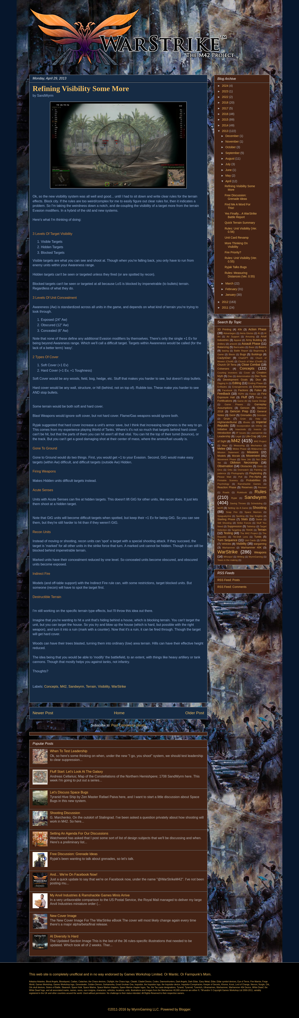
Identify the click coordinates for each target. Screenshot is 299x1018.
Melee (221, 448)
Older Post (194, 713)
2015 (225, 119)
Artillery (221, 344)
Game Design (259, 401)
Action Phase (257, 329)
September (232, 153)
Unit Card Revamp (237, 237)
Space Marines (253, 512)
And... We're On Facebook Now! (73, 874)
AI (259, 333)
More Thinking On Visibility (236, 245)
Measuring (239, 445)
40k (240, 329)
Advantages (229, 333)
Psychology (223, 484)
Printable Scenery (227, 480)
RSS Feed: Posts (228, 580)
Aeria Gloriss (246, 333)
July (228, 164)
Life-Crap (251, 436)
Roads (226, 492)
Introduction (224, 432)
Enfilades (222, 387)
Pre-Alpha (255, 476)
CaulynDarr (224, 357)
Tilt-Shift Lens (240, 537)
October (231, 147)
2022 (225, 97)
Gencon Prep (239, 411)
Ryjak (234, 498)
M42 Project (260, 441)
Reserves (247, 487)
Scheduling (256, 503)
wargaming (260, 543)
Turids (257, 536)
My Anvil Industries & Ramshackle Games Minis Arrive (90, 895)
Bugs (243, 354)
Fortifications (224, 400)
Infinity (259, 426)
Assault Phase (250, 343)
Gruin (227, 418)
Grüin (243, 418)
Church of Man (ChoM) (250, 361)
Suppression (234, 526)
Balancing (223, 347)
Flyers (259, 397)
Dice (258, 379)
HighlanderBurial (227, 422)
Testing (228, 533)
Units (263, 540)
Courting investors (227, 372)
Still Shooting (224, 523)
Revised (262, 487)
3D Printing (224, 329)
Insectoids (240, 429)
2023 (225, 91)
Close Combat (250, 364)
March (229, 283)
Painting (258, 470)
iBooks (246, 422)
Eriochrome (259, 386)
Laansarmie (257, 433)
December (232, 136)
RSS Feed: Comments (231, 586)
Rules (260, 491)
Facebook (227, 390)
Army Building (254, 340)
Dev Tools (261, 376)
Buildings (256, 354)
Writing (240, 556)
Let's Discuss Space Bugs (69, 792)
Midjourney (257, 449)
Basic (252, 347)
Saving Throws (238, 503)
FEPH (241, 394)
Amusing (250, 336)
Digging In (222, 383)
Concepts (51, 686)
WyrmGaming (256, 556)
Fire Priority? (233, 252)
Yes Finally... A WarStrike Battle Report (241, 215)
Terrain (91, 686)
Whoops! (228, 556)
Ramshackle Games (249, 484)
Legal (238, 436)
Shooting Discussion (65, 813)
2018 (225, 102)
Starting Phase (226, 519)
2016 (225, 114)
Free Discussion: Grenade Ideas (73, 854)
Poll (240, 477)
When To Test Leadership (68, 751)
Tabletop (251, 526)
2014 (225, 125)
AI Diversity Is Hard (64, 936)
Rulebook (242, 492)
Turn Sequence (227, 540)
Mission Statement (228, 452)
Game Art (242, 401)
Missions (252, 452)
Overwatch (243, 470)
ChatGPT (243, 358)
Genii (232, 415)
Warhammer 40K (251, 547)
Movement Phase (226, 459)
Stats (244, 519)
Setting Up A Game (238, 508)
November (232, 141)
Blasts (232, 354)
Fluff (244, 397)
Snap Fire (231, 512)
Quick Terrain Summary (240, 222)
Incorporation (243, 426)
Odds (260, 466)
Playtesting (255, 473)
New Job (246, 459)
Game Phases (234, 404)
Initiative (222, 429)
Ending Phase (255, 383)
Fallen (258, 390)
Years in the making (227, 560)
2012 (225, 302)
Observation (225, 466)
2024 (225, 85)
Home (119, 713)
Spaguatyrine (224, 516)
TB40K (249, 530)
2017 (225, 108)
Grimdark (261, 415)
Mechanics (256, 445)
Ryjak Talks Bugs (236, 267)
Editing (236, 383)
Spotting (240, 516)
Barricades (239, 347)
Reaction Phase (226, 487)
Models (221, 455)
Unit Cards (250, 540)
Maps (225, 445)
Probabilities (253, 480)
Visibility (104, 686)
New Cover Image (63, 916)
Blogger (184, 1009)
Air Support (233, 336)
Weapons (260, 552)
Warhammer (228, 547)
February (231, 289)
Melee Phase (240, 449)
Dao (230, 376)
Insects (257, 429)
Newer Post (43, 713)
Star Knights (255, 516)
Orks (230, 470)
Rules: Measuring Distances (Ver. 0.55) (240, 274)
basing (225, 350)
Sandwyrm (76, 686)
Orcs (219, 470)
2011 (225, 307)
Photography (237, 473)
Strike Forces (244, 523)
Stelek (259, 519)
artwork (233, 344)
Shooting (259, 508)
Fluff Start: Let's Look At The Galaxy (76, 771)
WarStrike (119, 686)
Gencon (244, 407)
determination (244, 376)
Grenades (246, 415)
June (228, 170)
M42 (63, 686)
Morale (236, 455)
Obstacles (246, 466)
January (231, 294)
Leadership (223, 436)
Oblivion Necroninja (244, 462)
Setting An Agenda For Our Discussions (79, 833)
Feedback (223, 393)
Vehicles (226, 543)
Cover (247, 372)
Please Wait (224, 477)
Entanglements (240, 387)
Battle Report (241, 350)
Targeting (236, 530)
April (228, 181)
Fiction (252, 394)
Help (257, 418)
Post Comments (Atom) (128, 725)
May (228, 175)
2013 (225, 131)
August (230, 158)
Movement (253, 455)
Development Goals (235, 379)
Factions (243, 390)
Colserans (223, 368)
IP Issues (241, 433)
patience (221, 473)
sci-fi (220, 508)
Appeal (237, 340)
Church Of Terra (227, 364)
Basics (262, 347)
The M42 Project (249, 533)
